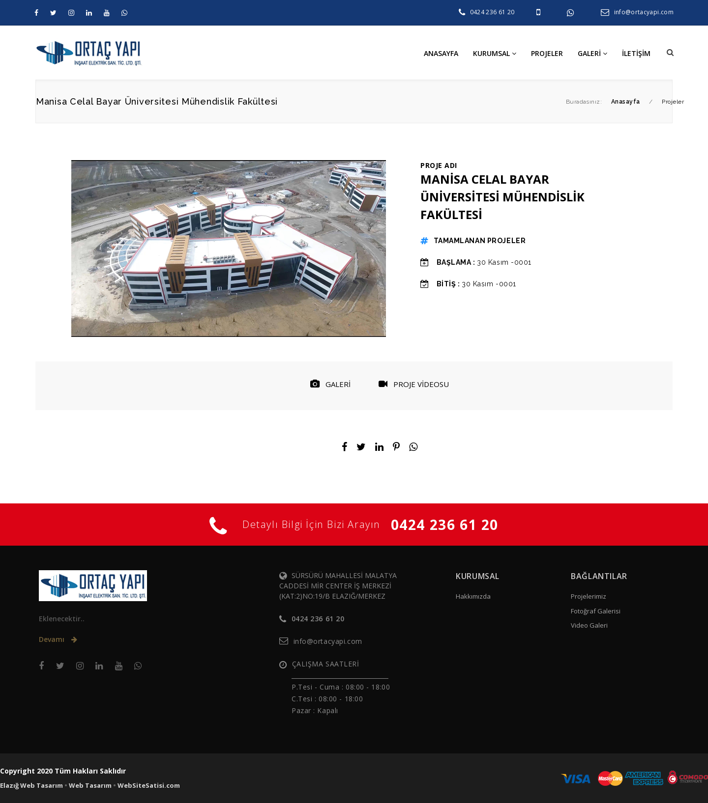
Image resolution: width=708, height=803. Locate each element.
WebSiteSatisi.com (149, 785)
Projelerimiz (588, 596)
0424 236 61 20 (492, 12)
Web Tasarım (90, 785)
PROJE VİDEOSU (414, 384)
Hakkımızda (473, 596)
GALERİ (330, 384)
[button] (670, 52)
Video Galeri (589, 625)
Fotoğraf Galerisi (595, 611)
